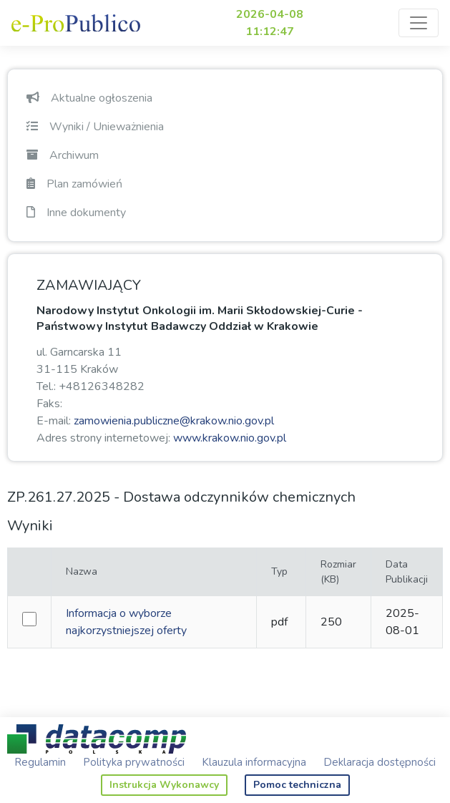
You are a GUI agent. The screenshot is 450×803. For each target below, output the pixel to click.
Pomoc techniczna (297, 785)
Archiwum (62, 155)
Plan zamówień (74, 184)
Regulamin (40, 762)
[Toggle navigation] (418, 23)
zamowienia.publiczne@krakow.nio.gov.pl (174, 421)
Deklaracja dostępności (379, 762)
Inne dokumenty (76, 212)
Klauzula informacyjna (254, 762)
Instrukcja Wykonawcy (164, 785)
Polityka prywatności (134, 762)
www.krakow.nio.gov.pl (229, 438)
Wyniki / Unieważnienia (95, 127)
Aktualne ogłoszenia (89, 98)
